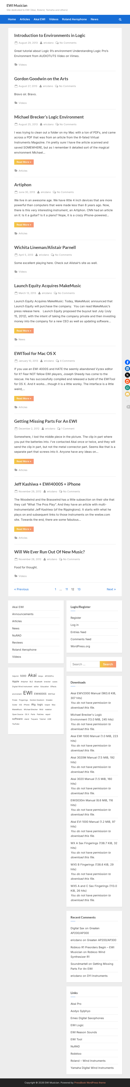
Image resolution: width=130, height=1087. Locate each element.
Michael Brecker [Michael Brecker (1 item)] (31, 709)
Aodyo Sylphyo (80, 1011)
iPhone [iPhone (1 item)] (26, 705)
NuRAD (16, 635)
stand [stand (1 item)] (26, 719)
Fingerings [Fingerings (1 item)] (23, 700)
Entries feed (78, 632)
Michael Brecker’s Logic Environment (49, 116)
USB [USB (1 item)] (49, 719)
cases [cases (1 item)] (54, 682)
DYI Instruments (97, 975)
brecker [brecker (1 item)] (47, 682)
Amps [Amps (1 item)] (40, 676)
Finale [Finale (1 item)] (14, 700)
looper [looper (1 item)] (47, 705)
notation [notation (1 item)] (48, 709)
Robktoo (76, 1053)
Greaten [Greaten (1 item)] (49, 700)
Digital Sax (77, 928)
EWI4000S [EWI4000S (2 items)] (40, 693)
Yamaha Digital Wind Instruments (92, 1067)
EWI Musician (17, 5)
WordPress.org (80, 646)
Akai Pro (76, 1003)
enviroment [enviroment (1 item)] (16, 694)
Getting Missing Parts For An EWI (45, 421)
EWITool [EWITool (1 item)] (51, 694)
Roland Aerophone (74, 19)
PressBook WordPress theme (90, 1082)
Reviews (17, 642)
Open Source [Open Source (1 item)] (17, 714)
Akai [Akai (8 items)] (32, 675)
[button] (127, 362)
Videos (53, 19)
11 (67, 589)
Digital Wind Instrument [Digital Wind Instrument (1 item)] (22, 687)
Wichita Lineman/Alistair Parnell (45, 247)
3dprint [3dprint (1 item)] (15, 676)
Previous (23, 589)
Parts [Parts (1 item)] (33, 714)
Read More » (25, 162)
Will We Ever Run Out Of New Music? (49, 551)
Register (76, 617)
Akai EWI (39, 19)
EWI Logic (77, 1025)
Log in (75, 625)
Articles (25, 19)
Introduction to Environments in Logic (49, 35)
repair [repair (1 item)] (47, 714)
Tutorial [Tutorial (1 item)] (42, 719)
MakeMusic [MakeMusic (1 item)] (17, 709)
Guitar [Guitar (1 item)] (14, 705)
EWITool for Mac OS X (35, 353)
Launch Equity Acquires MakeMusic (47, 285)
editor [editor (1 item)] (36, 687)
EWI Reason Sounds (84, 1032)
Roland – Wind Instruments (88, 1060)
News (94, 19)
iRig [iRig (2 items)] (33, 704)
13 (79, 589)
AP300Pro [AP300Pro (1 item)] (49, 676)
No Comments (68, 43)
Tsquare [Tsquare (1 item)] (34, 719)
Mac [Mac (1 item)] (54, 705)
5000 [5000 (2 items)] (23, 675)
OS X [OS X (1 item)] (27, 714)
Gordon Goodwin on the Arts (41, 78)
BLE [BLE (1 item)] (31, 682)
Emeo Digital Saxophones (87, 1018)
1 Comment (67, 428)
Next (110, 589)
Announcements (23, 614)
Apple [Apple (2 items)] (15, 681)
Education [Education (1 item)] (44, 687)
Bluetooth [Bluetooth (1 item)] (38, 682)
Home (12, 19)
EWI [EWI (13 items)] (27, 693)
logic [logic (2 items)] (40, 704)
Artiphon (22, 184)
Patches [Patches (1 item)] (40, 714)
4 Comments (67, 361)
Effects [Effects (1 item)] (53, 687)
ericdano (49, 42)
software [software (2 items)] (17, 718)
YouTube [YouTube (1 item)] (15, 724)
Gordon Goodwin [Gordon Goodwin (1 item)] (37, 700)
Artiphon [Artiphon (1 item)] (24, 682)
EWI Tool (76, 1039)
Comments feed (81, 639)
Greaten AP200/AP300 (101, 940)
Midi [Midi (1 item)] (41, 709)
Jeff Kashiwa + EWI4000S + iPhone (47, 484)
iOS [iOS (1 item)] (20, 705)
